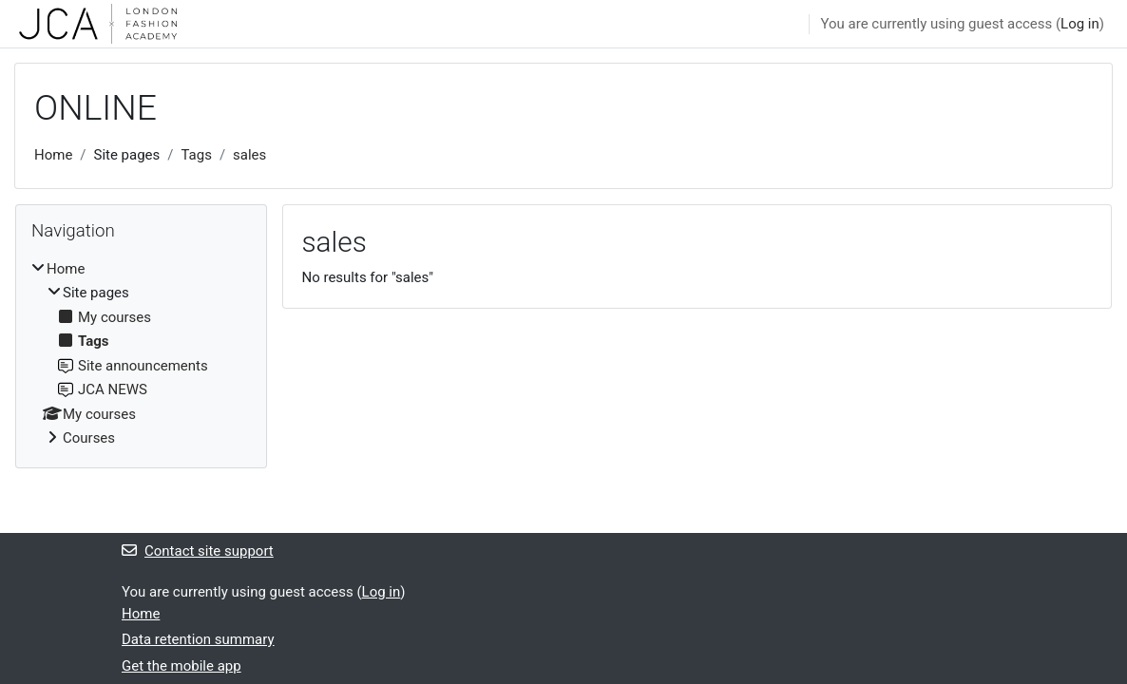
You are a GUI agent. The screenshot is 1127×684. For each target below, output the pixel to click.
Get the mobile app (181, 665)
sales (249, 154)
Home (53, 154)
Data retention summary (198, 639)
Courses (89, 437)
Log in (1079, 23)
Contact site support (198, 551)
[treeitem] (141, 353)
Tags (196, 154)
